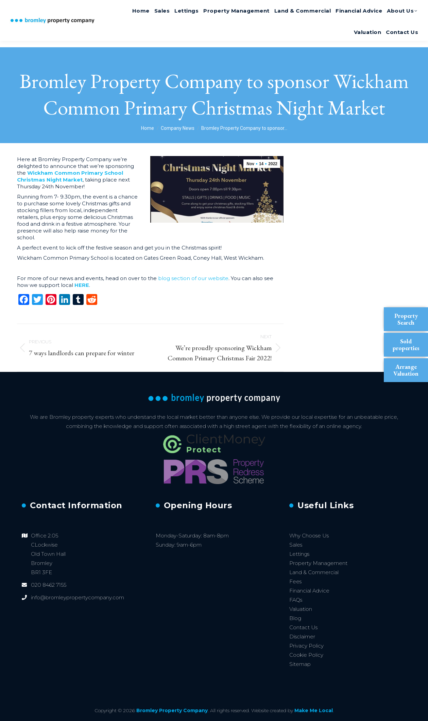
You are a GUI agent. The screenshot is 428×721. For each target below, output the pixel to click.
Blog (295, 618)
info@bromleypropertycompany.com (77, 597)
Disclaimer (302, 636)
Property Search (406, 319)
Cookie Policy (306, 655)
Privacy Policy (306, 645)
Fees (295, 581)
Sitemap (300, 664)
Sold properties (406, 344)
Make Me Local (313, 710)
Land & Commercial (314, 572)
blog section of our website (193, 278)
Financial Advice (309, 590)
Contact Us (303, 627)
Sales (295, 545)
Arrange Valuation (405, 370)
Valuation (300, 609)
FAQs (295, 600)
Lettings (299, 554)
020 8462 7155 (393, 8)
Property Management (318, 563)
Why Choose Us (309, 535)
